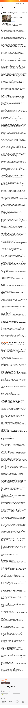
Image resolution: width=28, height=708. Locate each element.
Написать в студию (5, 683)
